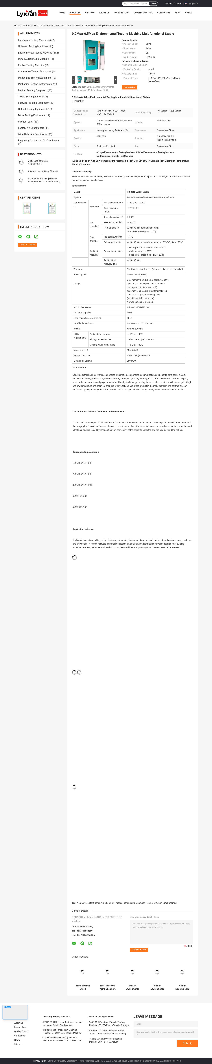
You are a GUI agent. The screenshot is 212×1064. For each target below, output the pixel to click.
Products (75, 12)
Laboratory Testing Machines (34, 40)
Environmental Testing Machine (49, 25)
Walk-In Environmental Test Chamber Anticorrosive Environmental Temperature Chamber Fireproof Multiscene (182, 987)
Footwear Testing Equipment (33, 102)
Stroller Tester (25, 121)
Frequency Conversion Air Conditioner (38, 140)
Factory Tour (121, 12)
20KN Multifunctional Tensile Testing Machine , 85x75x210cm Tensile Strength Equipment (109, 1024)
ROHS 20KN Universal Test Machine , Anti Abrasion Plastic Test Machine (63, 1024)
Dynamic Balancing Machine (33, 59)
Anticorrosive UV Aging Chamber (43, 171)
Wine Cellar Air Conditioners (33, 134)
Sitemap (18, 1044)
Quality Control (143, 12)
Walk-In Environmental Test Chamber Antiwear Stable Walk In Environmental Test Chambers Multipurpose (157, 987)
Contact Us (163, 12)
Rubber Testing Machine (31, 65)
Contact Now (129, 87)
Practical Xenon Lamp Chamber (130, 903)
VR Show (90, 12)
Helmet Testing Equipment (32, 109)
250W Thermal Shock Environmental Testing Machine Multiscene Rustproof (83, 987)
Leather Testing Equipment (32, 90)
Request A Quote (173, 3)
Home (62, 12)
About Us (104, 12)
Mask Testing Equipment (31, 115)
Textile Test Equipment (30, 96)
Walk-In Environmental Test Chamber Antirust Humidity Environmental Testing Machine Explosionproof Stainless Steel (132, 987)
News (178, 12)
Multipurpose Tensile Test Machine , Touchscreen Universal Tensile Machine (62, 1031)
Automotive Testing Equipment (35, 71)
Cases (188, 12)
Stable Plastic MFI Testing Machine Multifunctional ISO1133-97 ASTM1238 (62, 1039)
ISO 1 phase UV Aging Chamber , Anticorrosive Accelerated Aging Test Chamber (107, 987)
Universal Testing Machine (32, 46)
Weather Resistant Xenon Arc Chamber (95, 903)
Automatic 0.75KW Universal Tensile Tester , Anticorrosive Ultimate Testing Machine (107, 1032)
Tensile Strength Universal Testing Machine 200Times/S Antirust (105, 1040)
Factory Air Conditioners (31, 127)
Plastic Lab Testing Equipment (34, 77)
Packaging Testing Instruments (35, 84)
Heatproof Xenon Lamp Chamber (161, 903)
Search (153, 4)
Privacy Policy (39, 1061)
